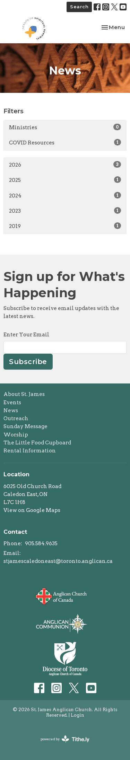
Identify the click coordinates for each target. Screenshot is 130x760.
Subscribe (28, 361)
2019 (65, 225)
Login (77, 715)
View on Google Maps (31, 510)
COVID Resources (65, 142)
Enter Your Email (26, 335)
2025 (65, 179)
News (10, 410)
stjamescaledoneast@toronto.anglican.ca (58, 561)
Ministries (65, 127)
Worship (15, 435)
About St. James (24, 394)
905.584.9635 (41, 543)
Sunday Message (25, 426)
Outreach (15, 418)
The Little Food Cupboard (37, 443)
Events (12, 402)
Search (79, 6)
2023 (65, 210)
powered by (65, 739)
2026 (65, 164)
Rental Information (29, 451)
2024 (65, 195)
